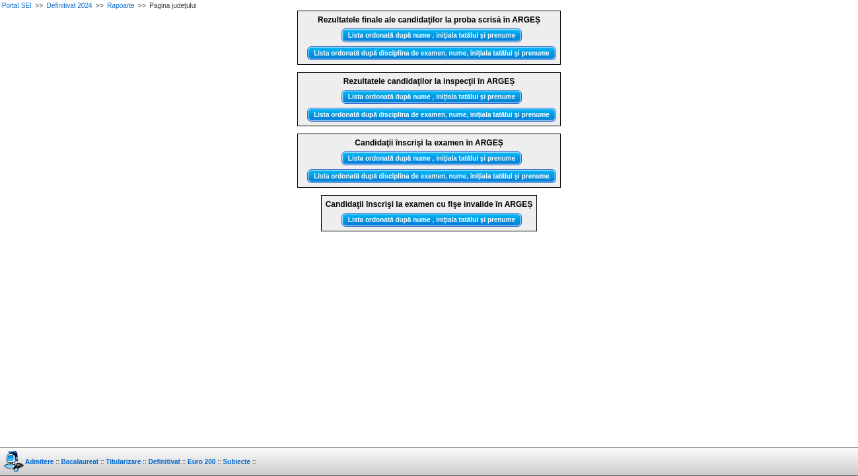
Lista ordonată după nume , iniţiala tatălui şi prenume (431, 35)
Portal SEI (17, 5)
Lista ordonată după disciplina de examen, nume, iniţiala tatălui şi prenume (432, 53)
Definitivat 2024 (69, 5)
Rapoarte (120, 5)
